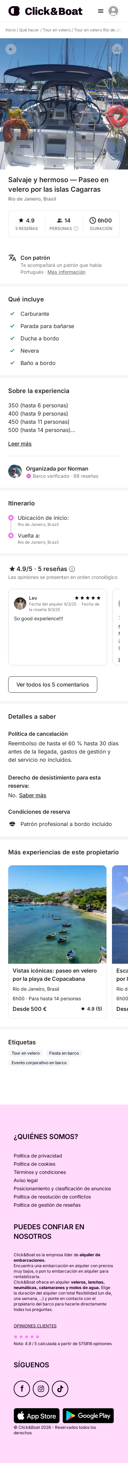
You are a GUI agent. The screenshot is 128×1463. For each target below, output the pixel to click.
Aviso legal (26, 1180)
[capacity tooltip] (76, 228)
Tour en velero (57, 29)
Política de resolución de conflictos (52, 1197)
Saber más (32, 795)
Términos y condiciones (40, 1172)
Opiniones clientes (35, 1325)
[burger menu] (100, 11)
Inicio (10, 29)
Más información (66, 272)
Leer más (20, 443)
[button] (64, 165)
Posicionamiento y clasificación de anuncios (62, 1188)
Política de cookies (34, 1164)
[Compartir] (117, 49)
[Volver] (10, 49)
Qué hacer (29, 29)
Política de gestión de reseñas (47, 1205)
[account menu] (113, 10)
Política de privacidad (38, 1156)
